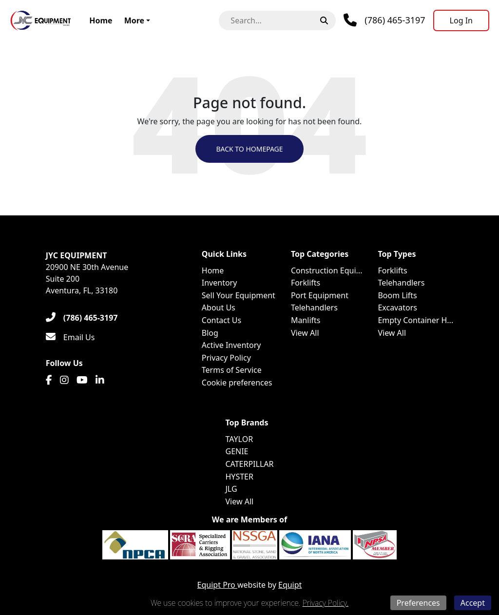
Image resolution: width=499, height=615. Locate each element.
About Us (218, 307)
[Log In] (461, 20)
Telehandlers (314, 307)
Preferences (418, 602)
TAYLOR (239, 439)
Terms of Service (232, 370)
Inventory (219, 282)
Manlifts (306, 320)
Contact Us (221, 320)
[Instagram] (64, 380)
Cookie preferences (237, 382)
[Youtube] (82, 380)
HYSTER (239, 476)
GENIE (236, 451)
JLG (231, 488)
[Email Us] (70, 337)
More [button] (134, 20)
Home (100, 20)
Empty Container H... (415, 320)
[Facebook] (49, 380)
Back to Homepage (249, 149)
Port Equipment (319, 295)
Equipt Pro (217, 584)
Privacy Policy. (325, 602)
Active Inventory (231, 345)
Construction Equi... (327, 270)
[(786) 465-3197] (82, 317)
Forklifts (305, 282)
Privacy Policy (226, 357)
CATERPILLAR (249, 464)
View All (305, 332)
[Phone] (384, 20)
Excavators (397, 307)
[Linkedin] (100, 380)
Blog (210, 332)
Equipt (290, 584)
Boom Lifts (397, 295)
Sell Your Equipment (238, 295)
